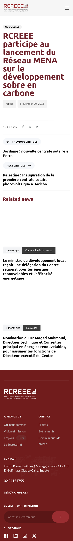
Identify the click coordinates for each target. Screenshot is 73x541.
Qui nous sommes (15, 424)
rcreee (9, 103)
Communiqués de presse (49, 440)
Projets (43, 424)
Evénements (47, 431)
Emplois (15, 437)
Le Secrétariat (13, 444)
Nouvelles (12, 26)
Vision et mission (15, 431)
